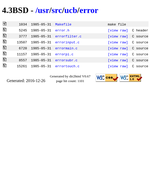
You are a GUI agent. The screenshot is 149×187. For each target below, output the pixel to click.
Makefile (63, 24)
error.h (62, 30)
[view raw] (118, 30)
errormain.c (66, 48)
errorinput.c (67, 42)
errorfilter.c (68, 36)
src (57, 10)
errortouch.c (67, 66)
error (89, 10)
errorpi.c (64, 54)
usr (43, 10)
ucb (70, 10)
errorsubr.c (66, 60)
